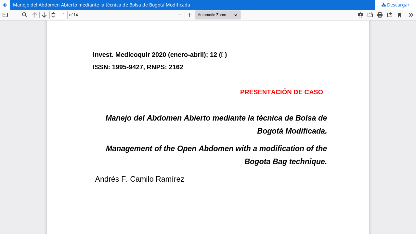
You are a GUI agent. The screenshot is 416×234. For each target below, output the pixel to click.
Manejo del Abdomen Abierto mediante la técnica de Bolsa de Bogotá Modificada (101, 5)
